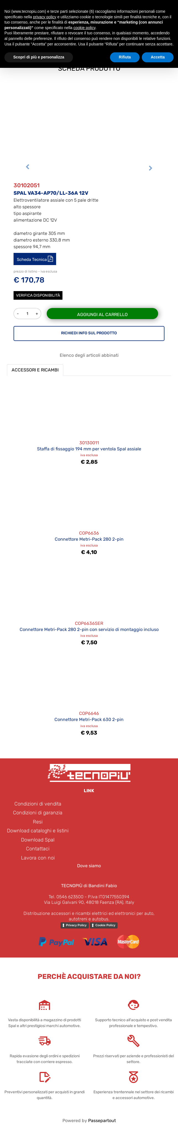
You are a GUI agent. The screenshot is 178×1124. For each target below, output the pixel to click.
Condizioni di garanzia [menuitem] (37, 813)
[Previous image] (27, 169)
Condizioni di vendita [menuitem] (37, 804)
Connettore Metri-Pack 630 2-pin (89, 719)
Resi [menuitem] (38, 822)
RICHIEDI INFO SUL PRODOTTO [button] (89, 333)
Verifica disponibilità (38, 295)
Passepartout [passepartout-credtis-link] (102, 1120)
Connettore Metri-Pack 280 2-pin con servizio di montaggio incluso (89, 629)
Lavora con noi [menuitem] (38, 858)
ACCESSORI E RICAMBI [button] (35, 370)
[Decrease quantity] (18, 313)
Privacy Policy (76, 925)
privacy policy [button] (44, 17)
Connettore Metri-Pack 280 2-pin (89, 539)
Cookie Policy (105, 925)
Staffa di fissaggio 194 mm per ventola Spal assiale (89, 448)
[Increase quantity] (37, 313)
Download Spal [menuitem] (37, 840)
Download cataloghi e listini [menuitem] (38, 831)
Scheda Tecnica (32, 259)
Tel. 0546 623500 (66, 896)
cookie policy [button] (84, 27)
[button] (89, 116)
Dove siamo (89, 865)
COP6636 (89, 533)
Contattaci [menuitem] (37, 849)
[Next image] (150, 169)
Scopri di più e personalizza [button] (38, 57)
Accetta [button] (158, 57)
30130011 (89, 442)
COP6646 (89, 713)
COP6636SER (89, 623)
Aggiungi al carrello (102, 314)
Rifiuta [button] (125, 57)
